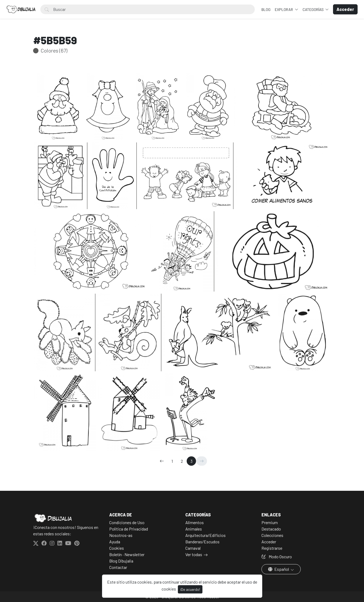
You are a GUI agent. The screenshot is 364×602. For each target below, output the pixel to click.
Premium (269, 522)
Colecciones (272, 535)
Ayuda (114, 541)
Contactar (118, 567)
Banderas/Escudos (202, 541)
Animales (193, 528)
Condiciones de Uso (126, 522)
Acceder (268, 541)
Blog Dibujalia (121, 560)
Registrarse (271, 548)
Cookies (116, 548)
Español (279, 569)
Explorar (284, 9)
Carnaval (193, 548)
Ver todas (193, 554)
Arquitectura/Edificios (205, 535)
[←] (161, 461)
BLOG (266, 9)
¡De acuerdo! (190, 589)
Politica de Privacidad (128, 528)
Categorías (313, 9)
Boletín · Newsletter (126, 554)
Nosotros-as (120, 535)
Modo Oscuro (276, 556)
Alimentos (194, 522)
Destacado (271, 528)
